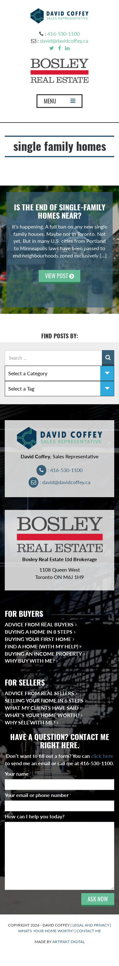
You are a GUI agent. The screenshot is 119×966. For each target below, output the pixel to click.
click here (102, 756)
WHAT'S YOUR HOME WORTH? (46, 930)
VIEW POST (59, 276)
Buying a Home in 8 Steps (38, 632)
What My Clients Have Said (41, 708)
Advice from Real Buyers (39, 624)
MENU (59, 102)
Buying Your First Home (38, 639)
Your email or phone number (38, 795)
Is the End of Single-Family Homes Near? (59, 211)
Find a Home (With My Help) (41, 646)
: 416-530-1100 (59, 470)
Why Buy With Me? (30, 661)
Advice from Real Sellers (39, 693)
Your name (18, 774)
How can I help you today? (34, 816)
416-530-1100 (63, 34)
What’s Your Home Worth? (42, 715)
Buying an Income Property (43, 654)
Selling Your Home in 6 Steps (44, 700)
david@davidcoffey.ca (64, 41)
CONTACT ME (88, 930)
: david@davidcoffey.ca (59, 482)
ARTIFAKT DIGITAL (68, 941)
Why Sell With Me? (30, 722)
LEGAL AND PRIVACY (90, 925)
